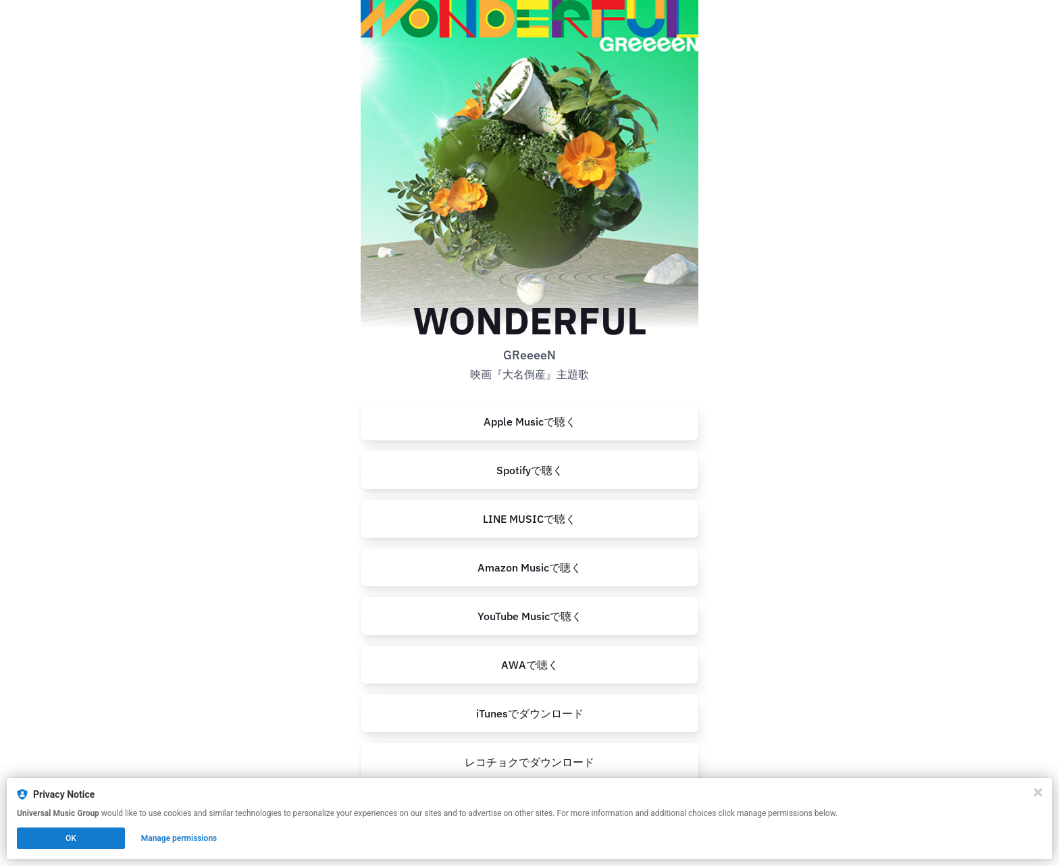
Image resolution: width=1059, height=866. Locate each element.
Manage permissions (179, 838)
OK (71, 838)
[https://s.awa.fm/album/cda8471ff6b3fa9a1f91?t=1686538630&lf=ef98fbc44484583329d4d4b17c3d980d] (529, 665)
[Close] (1038, 792)
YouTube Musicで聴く (529, 616)
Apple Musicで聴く (530, 421)
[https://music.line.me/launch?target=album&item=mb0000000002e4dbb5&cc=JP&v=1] (529, 519)
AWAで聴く (530, 664)
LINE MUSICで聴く (529, 519)
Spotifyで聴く (529, 470)
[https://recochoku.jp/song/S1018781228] (529, 762)
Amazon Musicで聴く (529, 567)
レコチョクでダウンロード (529, 762)
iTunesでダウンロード (530, 713)
